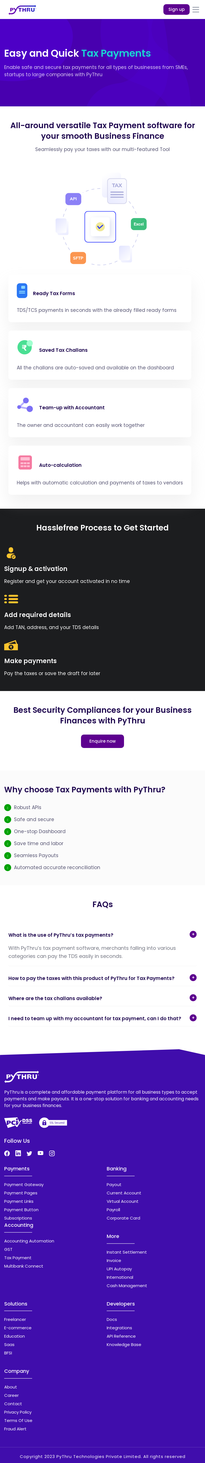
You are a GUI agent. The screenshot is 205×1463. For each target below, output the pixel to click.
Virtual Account (123, 1201)
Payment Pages (20, 1193)
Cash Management (127, 1286)
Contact (13, 1404)
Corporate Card (123, 1218)
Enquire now (102, 741)
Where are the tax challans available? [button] (55, 998)
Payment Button (21, 1210)
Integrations (119, 1328)
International (120, 1277)
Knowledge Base (124, 1344)
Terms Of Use (18, 1420)
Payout (114, 1184)
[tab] (102, 933)
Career (11, 1395)
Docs (112, 1319)
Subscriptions (18, 1218)
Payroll (113, 1210)
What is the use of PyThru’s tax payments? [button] (60, 935)
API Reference (121, 1336)
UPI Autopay (119, 1269)
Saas (9, 1344)
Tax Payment (18, 1258)
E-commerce (18, 1328)
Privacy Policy (18, 1412)
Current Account (124, 1193)
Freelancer (15, 1319)
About (10, 1387)
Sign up (176, 9)
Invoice (114, 1260)
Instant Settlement (127, 1252)
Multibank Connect (23, 1266)
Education (14, 1336)
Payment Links (19, 1201)
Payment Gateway (24, 1184)
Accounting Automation (29, 1241)
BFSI (8, 1353)
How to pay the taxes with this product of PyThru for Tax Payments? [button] (91, 978)
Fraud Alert (15, 1429)
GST (8, 1249)
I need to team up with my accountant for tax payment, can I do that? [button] (94, 1018)
